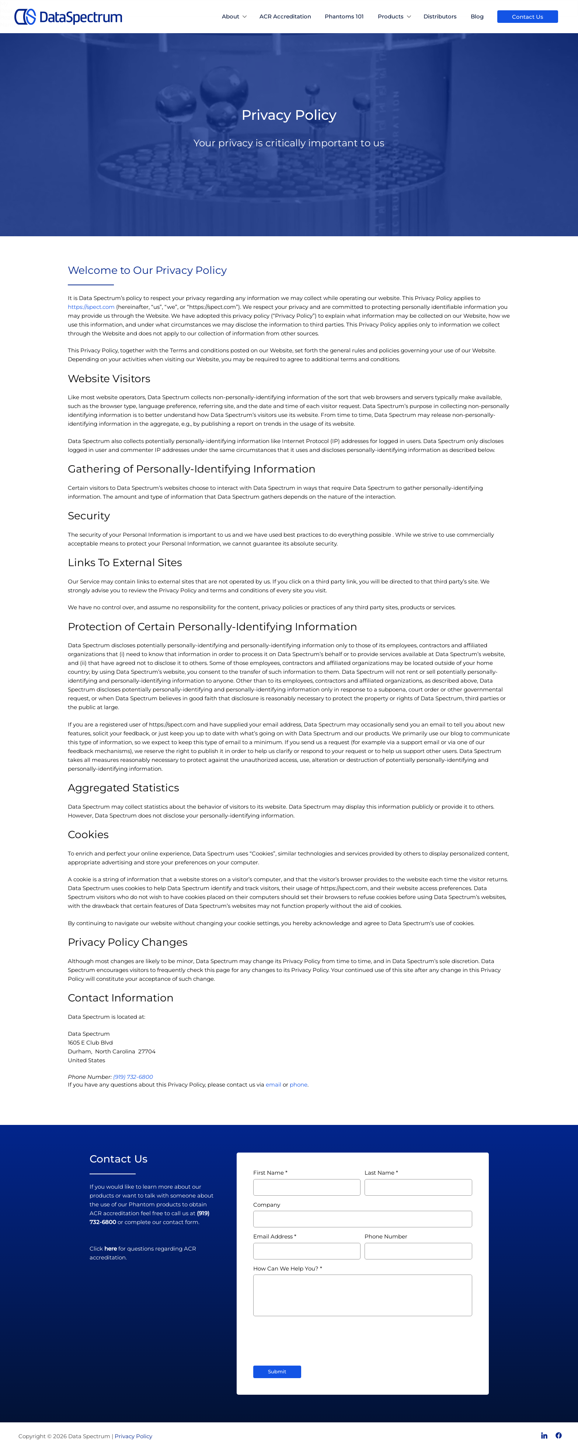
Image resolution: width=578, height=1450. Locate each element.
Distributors (440, 16)
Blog (477, 16)
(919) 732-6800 (133, 1076)
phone (298, 1084)
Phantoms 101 (344, 16)
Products (391, 16)
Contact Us (527, 16)
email (273, 1084)
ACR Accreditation (285, 16)
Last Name (379, 1172)
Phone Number (386, 1236)
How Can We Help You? (285, 1268)
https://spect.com (91, 306)
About (230, 16)
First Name (268, 1172)
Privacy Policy (133, 1436)
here (110, 1248)
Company (266, 1204)
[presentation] (309, 1337)
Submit (277, 1371)
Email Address (273, 1236)
